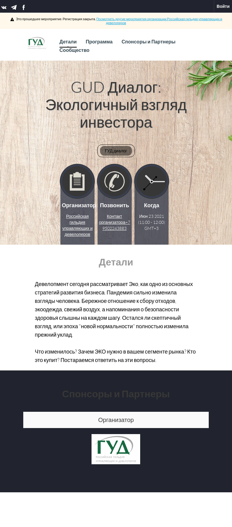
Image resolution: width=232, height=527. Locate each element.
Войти (223, 6)
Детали (68, 43)
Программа (99, 41)
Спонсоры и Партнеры (149, 41)
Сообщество (74, 50)
